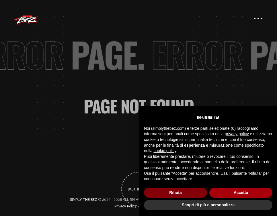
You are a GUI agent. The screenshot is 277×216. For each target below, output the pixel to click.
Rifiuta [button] (175, 192)
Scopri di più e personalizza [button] (208, 205)
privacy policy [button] (237, 133)
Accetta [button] (241, 192)
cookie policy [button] (164, 150)
